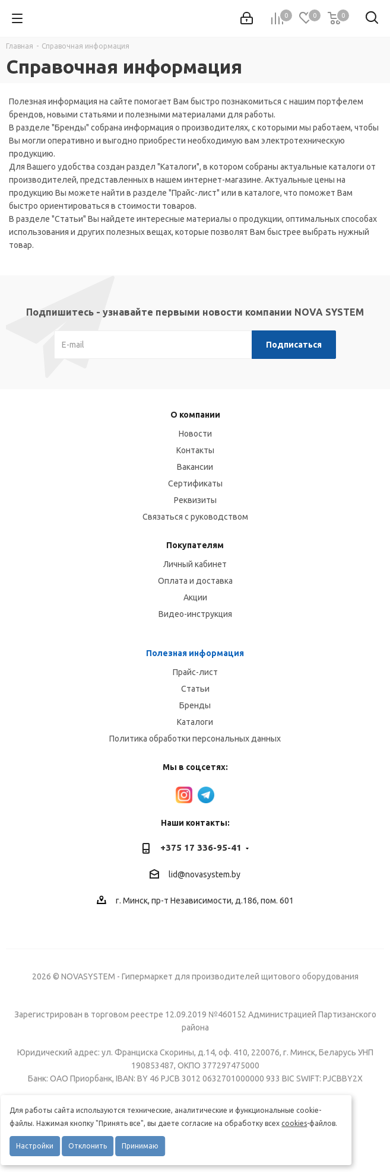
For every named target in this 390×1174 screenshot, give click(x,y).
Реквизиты (195, 500)
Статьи (195, 688)
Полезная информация (195, 653)
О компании (195, 414)
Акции (195, 597)
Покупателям (195, 545)
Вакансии (195, 467)
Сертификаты (195, 483)
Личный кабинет (195, 564)
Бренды (195, 705)
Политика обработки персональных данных (195, 738)
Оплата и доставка (195, 581)
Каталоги (195, 722)
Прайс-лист (195, 672)
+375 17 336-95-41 (201, 847)
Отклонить (87, 1146)
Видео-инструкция (195, 614)
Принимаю (140, 1146)
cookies (294, 1123)
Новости (195, 433)
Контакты (195, 450)
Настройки (34, 1146)
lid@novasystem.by (204, 874)
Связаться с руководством (195, 516)
